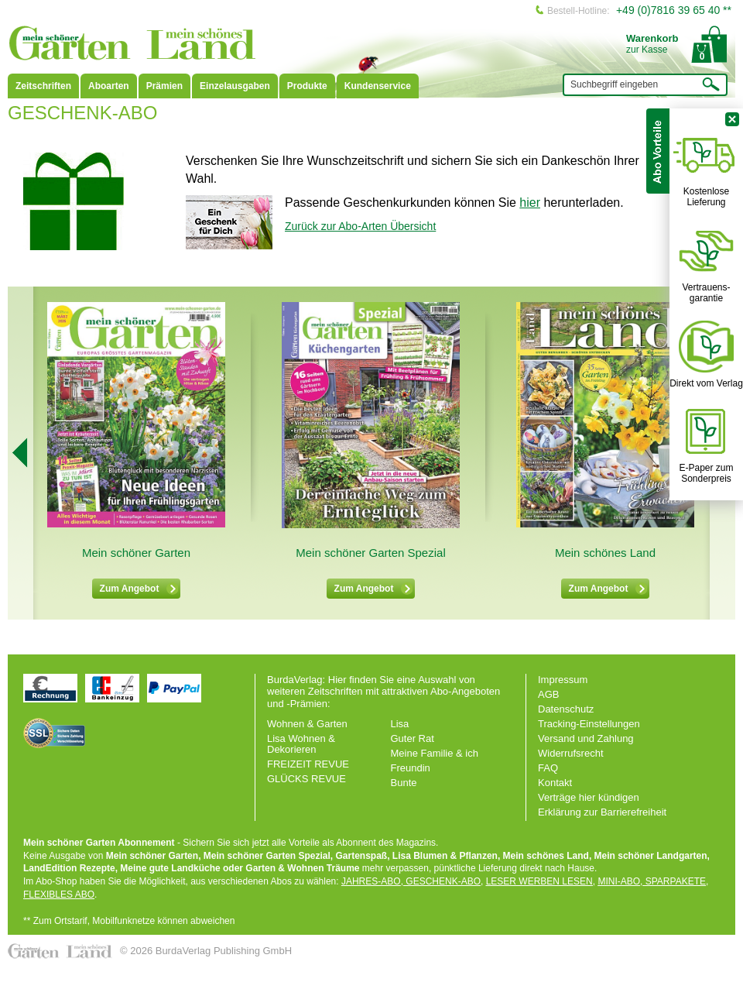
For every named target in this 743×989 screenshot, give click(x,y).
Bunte (404, 782)
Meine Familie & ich (434, 753)
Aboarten (108, 86)
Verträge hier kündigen (588, 797)
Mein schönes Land (605, 552)
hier (529, 202)
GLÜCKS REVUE (306, 779)
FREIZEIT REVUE (308, 764)
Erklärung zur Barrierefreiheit (602, 812)
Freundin (410, 768)
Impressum (562, 679)
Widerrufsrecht (571, 753)
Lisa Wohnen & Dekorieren (301, 744)
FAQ (548, 768)
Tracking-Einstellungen (589, 724)
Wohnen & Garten (307, 724)
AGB (548, 694)
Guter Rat (412, 738)
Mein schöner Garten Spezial (370, 552)
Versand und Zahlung (586, 738)
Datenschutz (566, 709)
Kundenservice (377, 86)
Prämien (164, 86)
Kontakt (555, 782)
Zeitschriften (43, 86)
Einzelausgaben (235, 86)
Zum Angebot (139, 589)
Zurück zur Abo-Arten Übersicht (360, 226)
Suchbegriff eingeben (614, 84)
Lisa (400, 724)
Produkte (307, 86)
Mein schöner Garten (136, 552)
